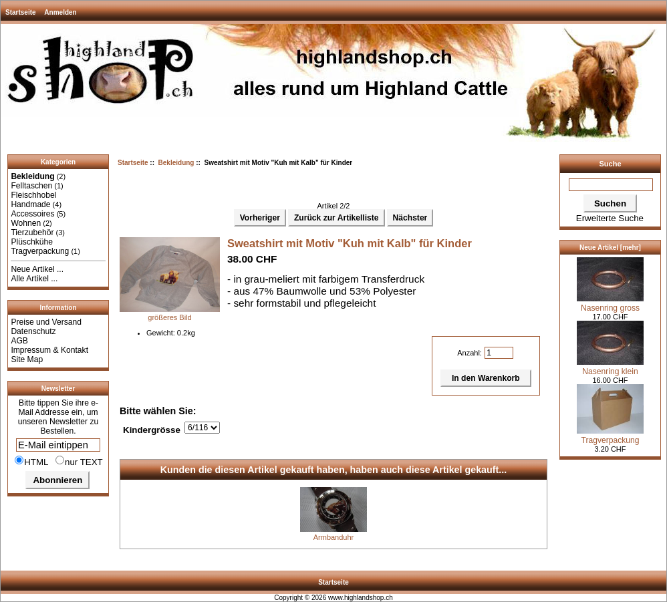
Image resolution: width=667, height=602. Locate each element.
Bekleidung (176, 162)
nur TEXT (79, 461)
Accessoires (32, 213)
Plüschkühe (32, 242)
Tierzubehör (32, 232)
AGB (19, 340)
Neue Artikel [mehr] (610, 247)
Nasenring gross (610, 303)
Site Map (27, 359)
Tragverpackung (40, 251)
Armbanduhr (333, 537)
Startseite (20, 12)
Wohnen (26, 223)
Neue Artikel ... (37, 269)
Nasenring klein (610, 366)
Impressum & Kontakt (49, 350)
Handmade (30, 204)
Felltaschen (31, 185)
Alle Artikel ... (34, 278)
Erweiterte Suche (610, 218)
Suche (610, 164)
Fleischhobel (33, 195)
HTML (32, 461)
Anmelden (60, 12)
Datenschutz (33, 331)
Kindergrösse (151, 430)
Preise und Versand (46, 322)
